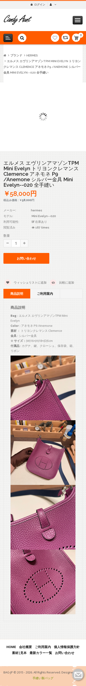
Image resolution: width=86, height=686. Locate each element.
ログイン (39, 4)
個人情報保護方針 (67, 647)
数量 (6, 235)
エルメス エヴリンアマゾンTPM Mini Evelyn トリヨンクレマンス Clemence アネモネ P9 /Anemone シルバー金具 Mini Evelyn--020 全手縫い (42, 66)
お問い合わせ (26, 258)
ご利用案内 (45, 293)
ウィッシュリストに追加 (26, 282)
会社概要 (25, 647)
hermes (32, 55)
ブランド (16, 55)
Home (11, 647)
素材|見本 (19, 653)
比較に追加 (62, 282)
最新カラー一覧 (41, 653)
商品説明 (16, 293)
